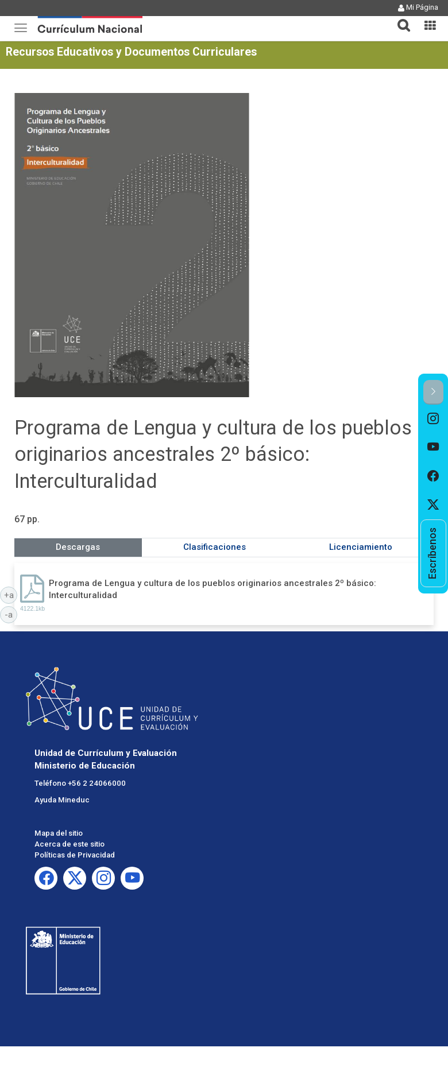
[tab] (399, 19)
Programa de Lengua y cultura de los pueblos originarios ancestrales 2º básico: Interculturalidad (212, 589)
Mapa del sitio (58, 833)
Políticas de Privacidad (74, 855)
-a (11, 614)
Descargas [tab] (78, 547)
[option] (433, 419)
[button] (399, 18)
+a (11, 594)
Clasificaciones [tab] (214, 547)
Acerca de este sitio (69, 844)
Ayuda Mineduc (62, 800)
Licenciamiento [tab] (360, 547)
